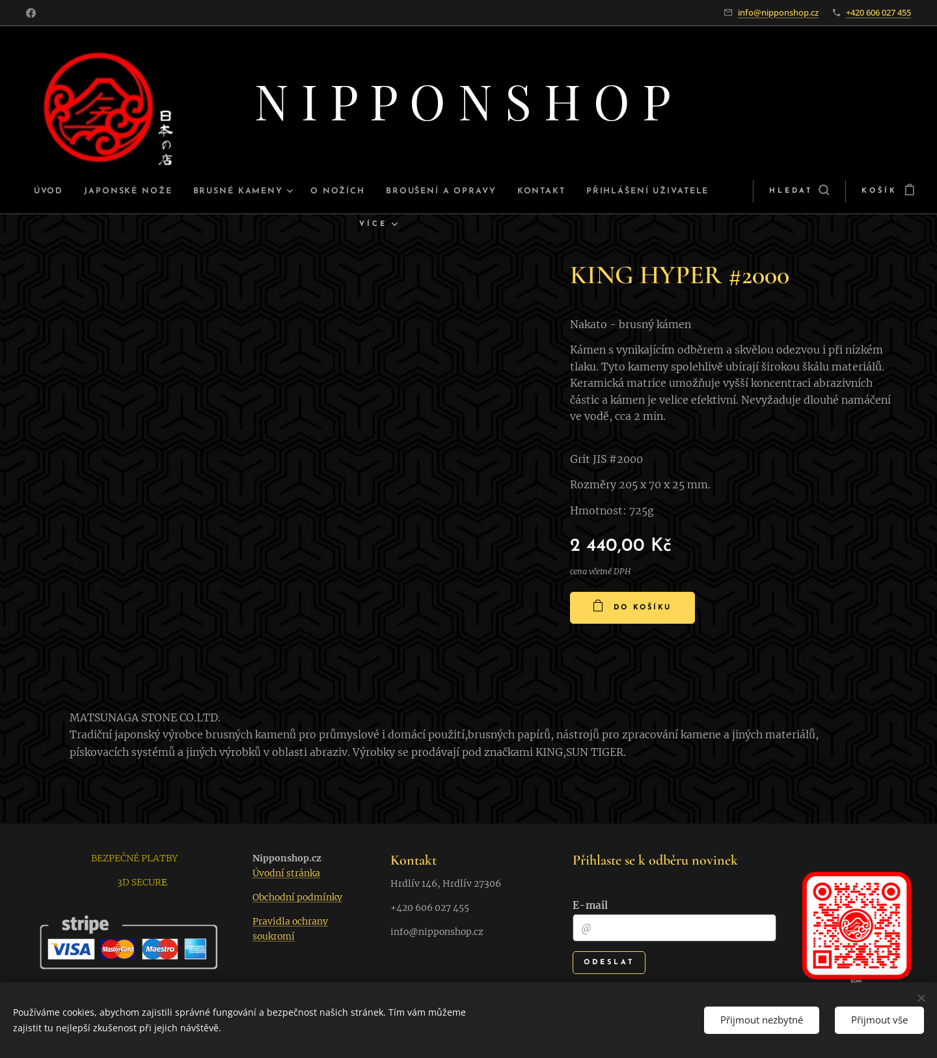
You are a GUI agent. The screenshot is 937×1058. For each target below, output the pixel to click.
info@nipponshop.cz (778, 12)
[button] (755, 191)
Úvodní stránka (286, 873)
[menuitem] (78, 191)
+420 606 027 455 (878, 12)
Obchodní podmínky (297, 897)
